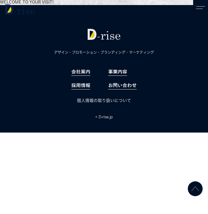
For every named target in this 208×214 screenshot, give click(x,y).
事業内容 (117, 72)
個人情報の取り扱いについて (104, 100)
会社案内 (80, 72)
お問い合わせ (122, 85)
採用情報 (80, 85)
